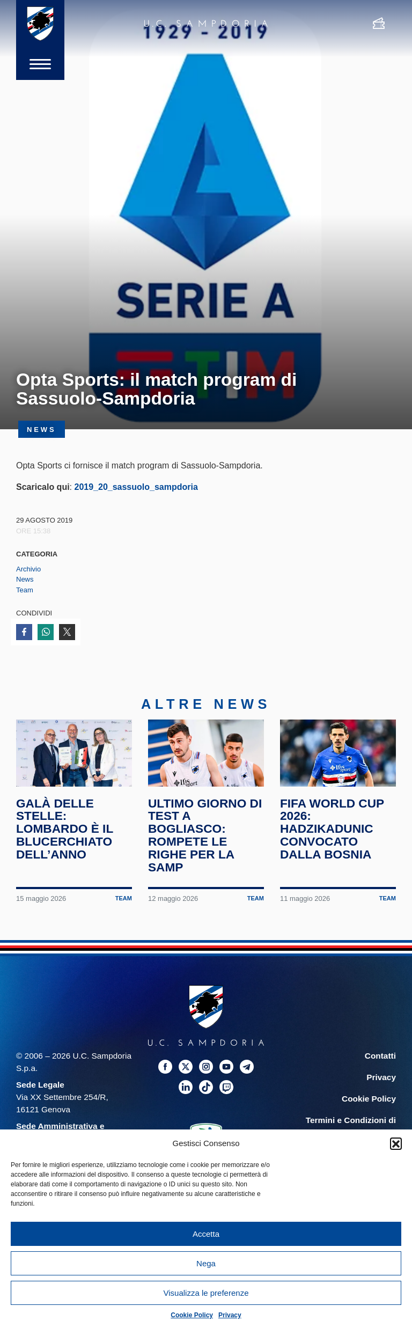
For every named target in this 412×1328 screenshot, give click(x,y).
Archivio (28, 569)
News (25, 579)
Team (24, 590)
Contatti (380, 1056)
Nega (206, 1263)
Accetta (206, 1233)
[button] (396, 1143)
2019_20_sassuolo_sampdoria (135, 486)
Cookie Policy (192, 1315)
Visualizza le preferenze (206, 1292)
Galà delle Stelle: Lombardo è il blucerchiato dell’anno (64, 829)
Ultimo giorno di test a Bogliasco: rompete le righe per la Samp (205, 836)
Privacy (229, 1315)
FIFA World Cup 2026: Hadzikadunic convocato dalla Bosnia (332, 829)
